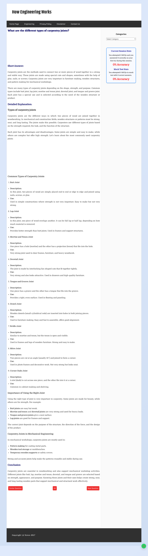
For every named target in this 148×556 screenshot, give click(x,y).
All (55, 488)
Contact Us (75, 24)
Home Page (14, 24)
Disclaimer (61, 24)
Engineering (29, 24)
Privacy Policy (45, 24)
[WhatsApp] (143, 546)
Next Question (93, 488)
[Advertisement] (54, 48)
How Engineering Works (31, 12)
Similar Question (15, 488)
